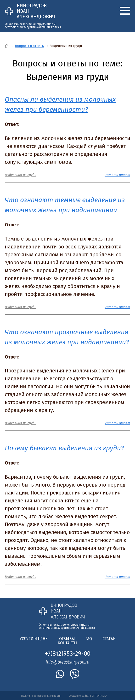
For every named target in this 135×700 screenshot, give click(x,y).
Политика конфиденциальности (41, 695)
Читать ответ (117, 175)
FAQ (88, 639)
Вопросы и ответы (29, 46)
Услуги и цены (34, 639)
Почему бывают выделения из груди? (64, 448)
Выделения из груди (20, 175)
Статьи (109, 639)
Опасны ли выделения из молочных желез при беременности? (60, 104)
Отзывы (67, 639)
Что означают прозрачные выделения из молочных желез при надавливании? (67, 337)
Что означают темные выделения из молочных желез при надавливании (65, 205)
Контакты (67, 643)
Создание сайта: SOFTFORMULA (88, 695)
